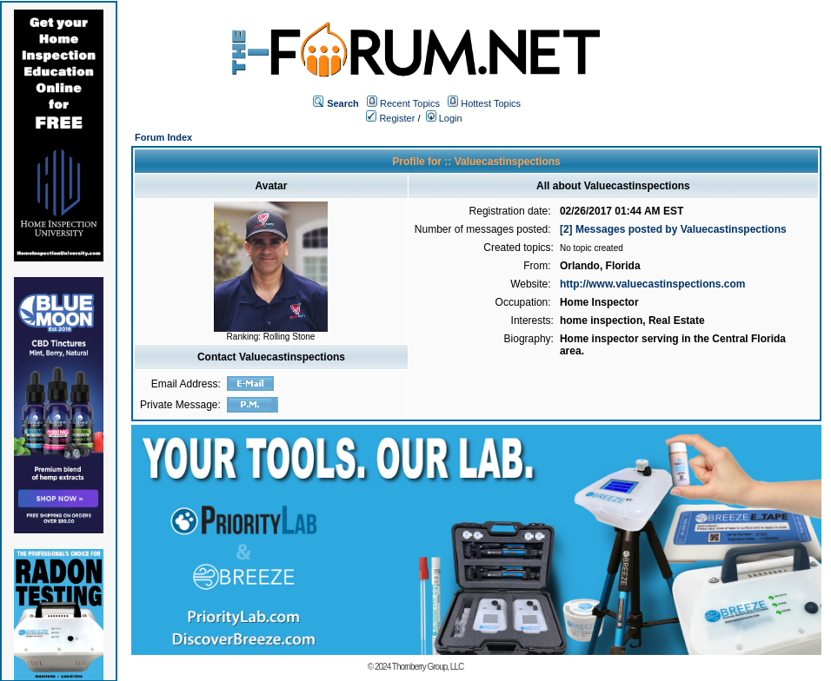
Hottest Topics (491, 103)
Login (444, 118)
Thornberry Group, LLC (427, 666)
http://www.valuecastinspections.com (653, 284)
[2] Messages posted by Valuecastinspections (673, 229)
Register (390, 118)
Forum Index (163, 137)
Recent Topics (410, 103)
